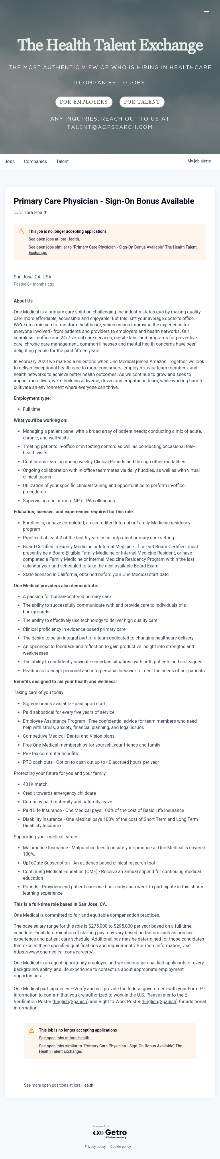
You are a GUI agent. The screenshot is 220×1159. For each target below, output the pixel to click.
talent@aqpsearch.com (110, 127)
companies (35, 161)
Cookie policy (120, 1147)
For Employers (84, 102)
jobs (10, 161)
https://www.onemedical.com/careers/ (53, 952)
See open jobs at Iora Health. (54, 239)
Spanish (79, 1001)
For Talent (142, 102)
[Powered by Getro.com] (110, 1132)
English (61, 1001)
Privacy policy (95, 1147)
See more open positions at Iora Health (58, 1085)
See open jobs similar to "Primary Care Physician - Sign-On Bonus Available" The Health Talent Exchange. (113, 250)
